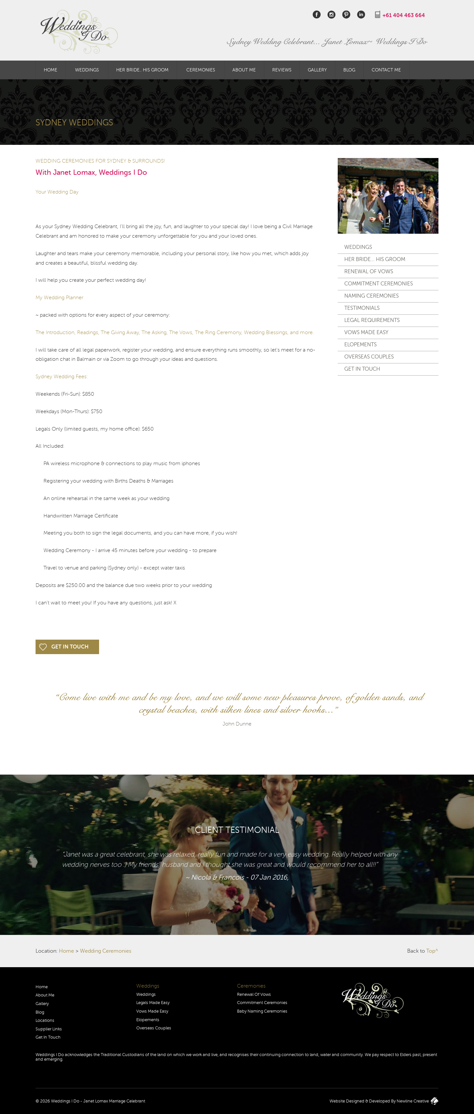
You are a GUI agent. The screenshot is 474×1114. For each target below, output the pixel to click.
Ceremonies (200, 69)
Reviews (281, 69)
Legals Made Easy (153, 1002)
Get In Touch (70, 647)
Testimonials (362, 308)
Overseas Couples (369, 357)
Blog (349, 69)
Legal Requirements (372, 320)
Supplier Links (49, 1029)
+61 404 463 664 (403, 15)
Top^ (432, 951)
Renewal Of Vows (368, 272)
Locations (45, 1020)
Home (50, 69)
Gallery (317, 69)
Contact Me (386, 69)
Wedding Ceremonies (105, 951)
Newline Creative (413, 1101)
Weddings (87, 69)
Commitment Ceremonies (378, 284)
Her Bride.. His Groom (142, 69)
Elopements (360, 345)
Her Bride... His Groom (374, 259)
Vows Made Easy (366, 332)
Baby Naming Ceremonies (262, 1011)
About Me (244, 69)
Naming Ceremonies (371, 296)
